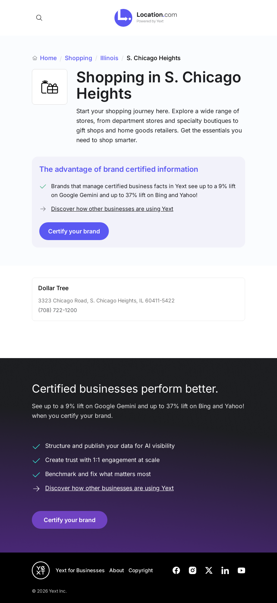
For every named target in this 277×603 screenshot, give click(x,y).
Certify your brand (74, 231)
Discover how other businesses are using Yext (112, 208)
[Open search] (39, 17)
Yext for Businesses (80, 570)
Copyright (141, 570)
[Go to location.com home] (145, 18)
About (116, 570)
